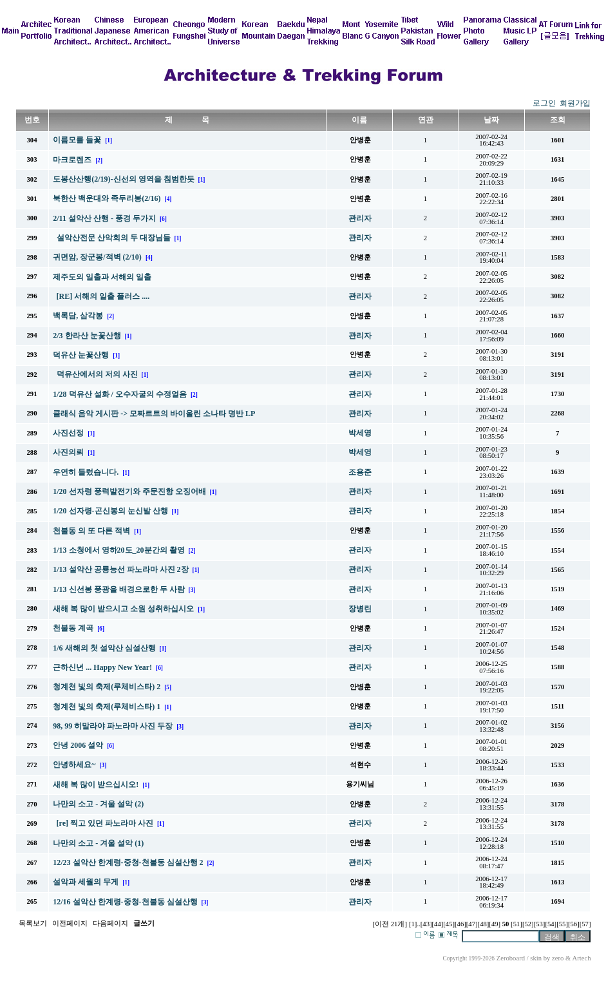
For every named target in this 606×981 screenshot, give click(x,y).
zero (557, 958)
